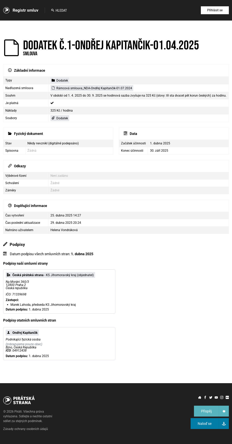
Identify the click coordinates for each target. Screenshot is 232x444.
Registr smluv (25, 10)
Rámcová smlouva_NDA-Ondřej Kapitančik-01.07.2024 (92, 88)
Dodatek (60, 80)
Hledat (59, 10)
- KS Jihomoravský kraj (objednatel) (50, 275)
